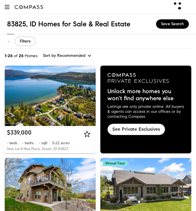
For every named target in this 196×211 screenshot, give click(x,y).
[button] (7, 7)
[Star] (87, 133)
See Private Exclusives (136, 129)
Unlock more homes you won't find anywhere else (140, 95)
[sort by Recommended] (67, 55)
